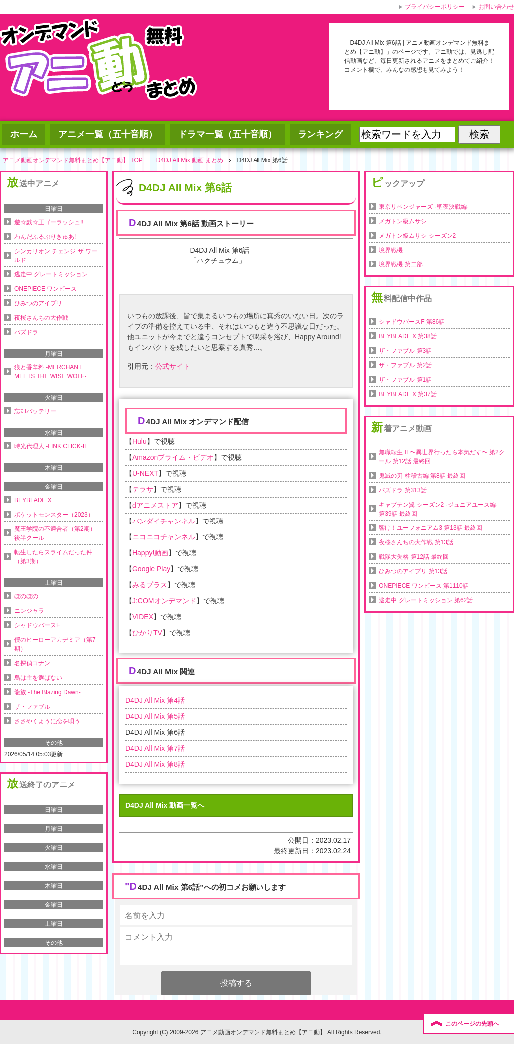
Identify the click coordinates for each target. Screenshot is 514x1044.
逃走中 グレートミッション (51, 274)
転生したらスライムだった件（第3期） (53, 557)
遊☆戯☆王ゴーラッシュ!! (49, 222)
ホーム (23, 134)
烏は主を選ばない (38, 677)
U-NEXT (145, 473)
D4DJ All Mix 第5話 (155, 716)
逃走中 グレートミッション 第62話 (426, 600)
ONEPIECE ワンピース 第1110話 (423, 585)
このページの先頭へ (472, 1023)
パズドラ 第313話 (402, 490)
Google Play (151, 569)
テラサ (142, 489)
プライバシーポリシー (435, 6)
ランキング (320, 134)
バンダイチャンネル (163, 521)
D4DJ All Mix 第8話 (155, 764)
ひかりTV (147, 633)
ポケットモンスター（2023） (54, 514)
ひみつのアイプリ (38, 303)
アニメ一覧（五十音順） (107, 134)
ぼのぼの (26, 596)
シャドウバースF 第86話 (412, 321)
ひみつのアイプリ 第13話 (413, 571)
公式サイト (172, 366)
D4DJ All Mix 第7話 (155, 748)
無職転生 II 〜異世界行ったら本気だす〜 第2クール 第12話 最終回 (441, 457)
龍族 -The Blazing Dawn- (47, 692)
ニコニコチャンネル (163, 537)
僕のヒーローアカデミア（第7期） (55, 644)
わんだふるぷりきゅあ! (45, 236)
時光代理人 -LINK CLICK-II (50, 446)
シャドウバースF (37, 625)
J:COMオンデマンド (164, 601)
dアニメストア (155, 505)
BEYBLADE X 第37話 (407, 394)
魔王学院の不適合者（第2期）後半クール (55, 533)
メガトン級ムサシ (403, 221)
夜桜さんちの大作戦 (41, 317)
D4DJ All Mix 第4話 (155, 700)
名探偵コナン (32, 663)
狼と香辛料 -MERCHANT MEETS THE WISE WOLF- (50, 372)
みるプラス (149, 585)
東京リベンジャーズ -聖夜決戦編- (423, 206)
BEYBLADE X (33, 500)
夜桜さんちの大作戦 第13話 (416, 542)
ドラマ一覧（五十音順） (227, 134)
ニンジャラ (29, 610)
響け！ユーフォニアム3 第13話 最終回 (430, 527)
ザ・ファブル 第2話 (405, 365)
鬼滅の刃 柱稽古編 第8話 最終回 (422, 475)
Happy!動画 (150, 553)
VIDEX (142, 617)
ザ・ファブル (32, 706)
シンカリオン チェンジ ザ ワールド (55, 255)
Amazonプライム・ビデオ (173, 457)
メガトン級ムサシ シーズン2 (417, 235)
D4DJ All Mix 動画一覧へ (164, 805)
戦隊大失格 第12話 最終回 (414, 556)
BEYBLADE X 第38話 (407, 336)
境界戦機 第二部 (400, 264)
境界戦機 (391, 250)
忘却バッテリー (35, 411)
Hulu (139, 441)
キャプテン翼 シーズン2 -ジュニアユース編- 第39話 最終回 (438, 509)
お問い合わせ (496, 6)
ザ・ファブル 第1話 (405, 379)
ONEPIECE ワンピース (45, 288)
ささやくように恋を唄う (47, 721)
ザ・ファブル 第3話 (405, 350)
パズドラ (26, 332)
